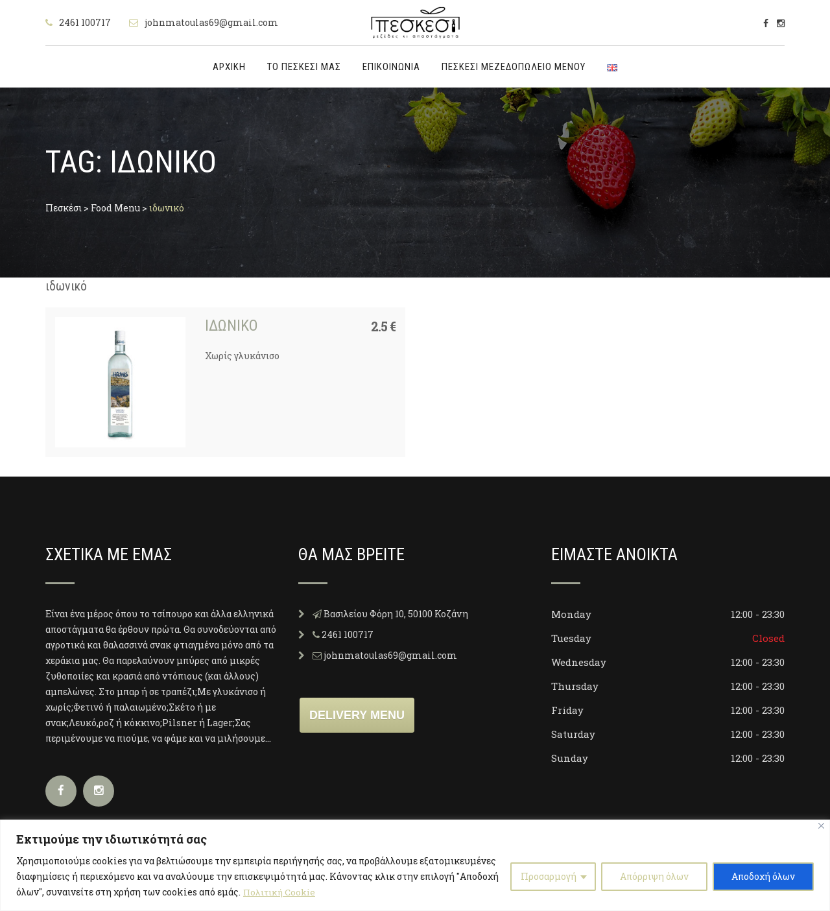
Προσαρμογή (548, 876)
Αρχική (229, 67)
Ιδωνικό (231, 325)
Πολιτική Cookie (280, 892)
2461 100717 (85, 22)
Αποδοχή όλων (763, 876)
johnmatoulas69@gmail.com (211, 22)
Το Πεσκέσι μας (304, 67)
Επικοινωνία (391, 67)
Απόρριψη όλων (654, 876)
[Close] (821, 826)
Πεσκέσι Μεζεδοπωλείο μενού (514, 67)
